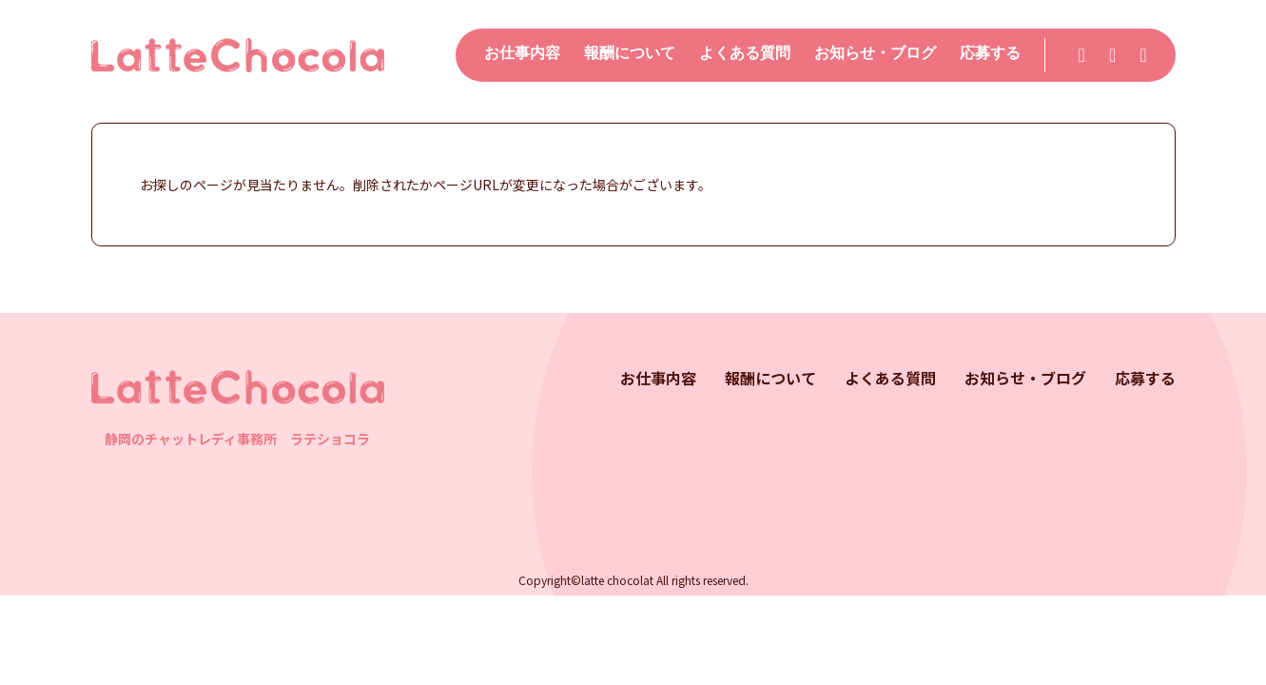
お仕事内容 (522, 53)
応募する (990, 53)
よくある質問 (744, 53)
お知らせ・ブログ (875, 53)
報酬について (629, 53)
